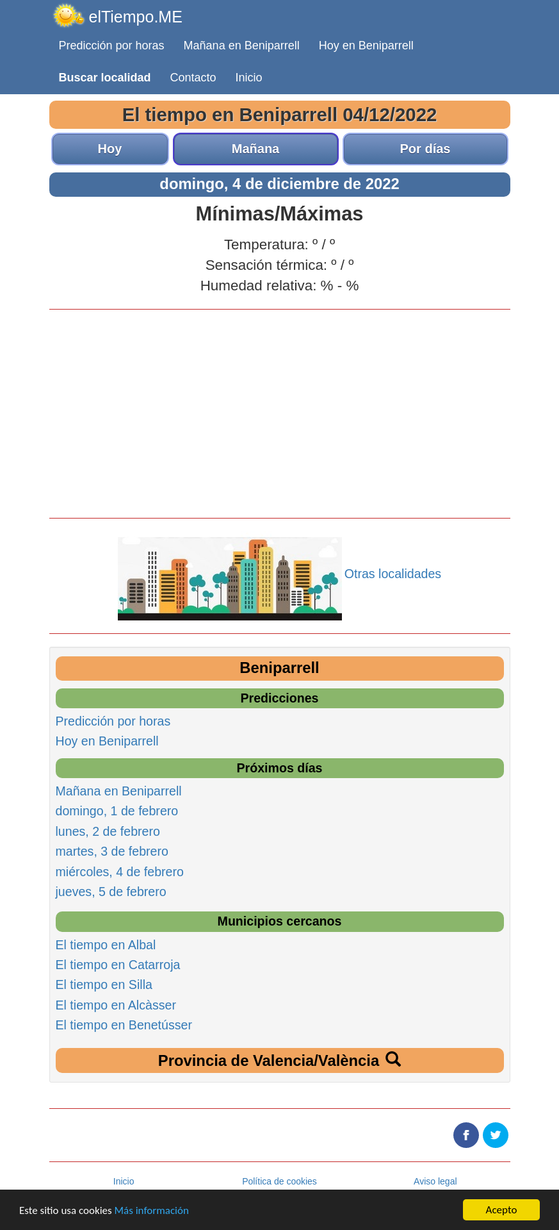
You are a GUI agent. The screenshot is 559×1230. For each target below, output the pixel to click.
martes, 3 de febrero (112, 851)
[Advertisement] (279, 412)
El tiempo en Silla (104, 984)
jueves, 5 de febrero (111, 892)
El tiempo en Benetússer (124, 1025)
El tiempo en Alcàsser (116, 1005)
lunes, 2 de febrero (108, 831)
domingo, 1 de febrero (117, 811)
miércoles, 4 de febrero (120, 872)
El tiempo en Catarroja (118, 965)
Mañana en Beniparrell (242, 45)
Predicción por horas (112, 45)
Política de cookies (279, 1181)
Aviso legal (435, 1181)
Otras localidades (392, 574)
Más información (152, 1211)
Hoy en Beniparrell (366, 45)
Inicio (249, 77)
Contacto (193, 77)
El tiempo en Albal (106, 945)
